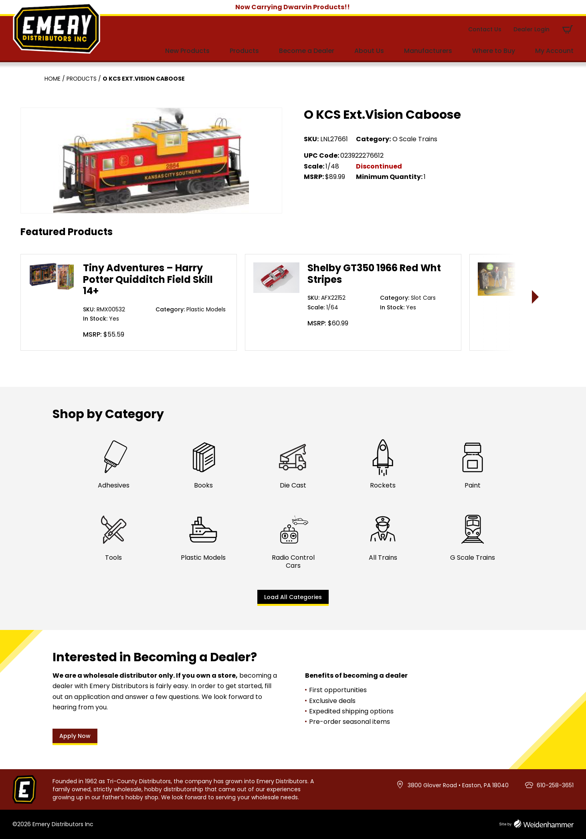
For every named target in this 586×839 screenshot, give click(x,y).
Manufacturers (428, 50)
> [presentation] (536, 296)
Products (244, 50)
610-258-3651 (555, 785)
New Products (187, 50)
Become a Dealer (306, 50)
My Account (554, 50)
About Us (369, 50)
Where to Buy (493, 50)
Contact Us (484, 29)
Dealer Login (531, 29)
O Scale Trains (414, 139)
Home (52, 79)
